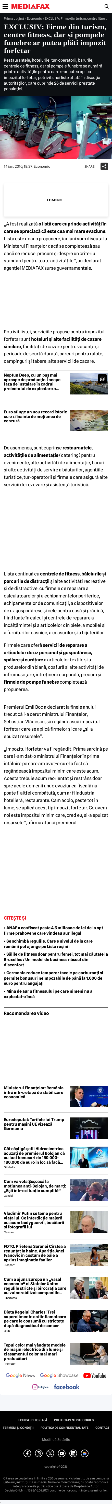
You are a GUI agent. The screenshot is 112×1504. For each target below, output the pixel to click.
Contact (102, 1428)
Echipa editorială (32, 1420)
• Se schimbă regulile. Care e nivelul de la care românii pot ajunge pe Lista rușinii (48, 944)
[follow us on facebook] (67, 1387)
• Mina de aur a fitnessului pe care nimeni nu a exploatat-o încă (48, 994)
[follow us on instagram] (40, 1387)
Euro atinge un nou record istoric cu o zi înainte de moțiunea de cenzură (35, 416)
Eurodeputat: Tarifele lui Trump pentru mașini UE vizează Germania (34, 1124)
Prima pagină (14, 18)
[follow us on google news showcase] (59, 1376)
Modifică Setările (56, 1440)
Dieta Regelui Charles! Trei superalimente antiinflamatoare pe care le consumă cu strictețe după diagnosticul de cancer (35, 1319)
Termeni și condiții (18, 1428)
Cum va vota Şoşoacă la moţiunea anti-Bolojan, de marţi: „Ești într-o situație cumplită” (35, 1186)
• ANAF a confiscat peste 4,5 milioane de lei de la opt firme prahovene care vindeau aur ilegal (53, 930)
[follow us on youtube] (94, 1376)
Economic (34, 18)
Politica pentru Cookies (74, 1420)
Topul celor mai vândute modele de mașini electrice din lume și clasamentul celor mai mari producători (35, 1352)
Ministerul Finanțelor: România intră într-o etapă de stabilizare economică (34, 1092)
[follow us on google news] (20, 1376)
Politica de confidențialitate (65, 1428)
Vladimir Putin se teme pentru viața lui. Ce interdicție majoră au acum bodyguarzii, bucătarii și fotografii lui (34, 1220)
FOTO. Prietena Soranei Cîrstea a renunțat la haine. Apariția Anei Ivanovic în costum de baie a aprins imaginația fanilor (35, 1253)
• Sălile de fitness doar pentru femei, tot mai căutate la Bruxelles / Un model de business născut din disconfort (56, 959)
